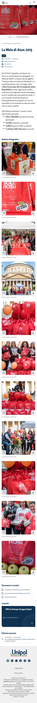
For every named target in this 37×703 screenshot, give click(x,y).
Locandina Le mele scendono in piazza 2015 (17, 589)
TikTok (29, 661)
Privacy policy (18, 673)
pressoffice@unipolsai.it (12, 617)
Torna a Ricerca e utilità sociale (12, 43)
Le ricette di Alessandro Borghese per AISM (17, 593)
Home (10, 37)
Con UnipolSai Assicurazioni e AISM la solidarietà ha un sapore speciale (20, 640)
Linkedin (12, 661)
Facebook (20, 661)
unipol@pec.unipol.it (8, 681)
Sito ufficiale (7, 64)
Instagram (25, 661)
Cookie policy (18, 668)
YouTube (8, 661)
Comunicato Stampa (10, 597)
